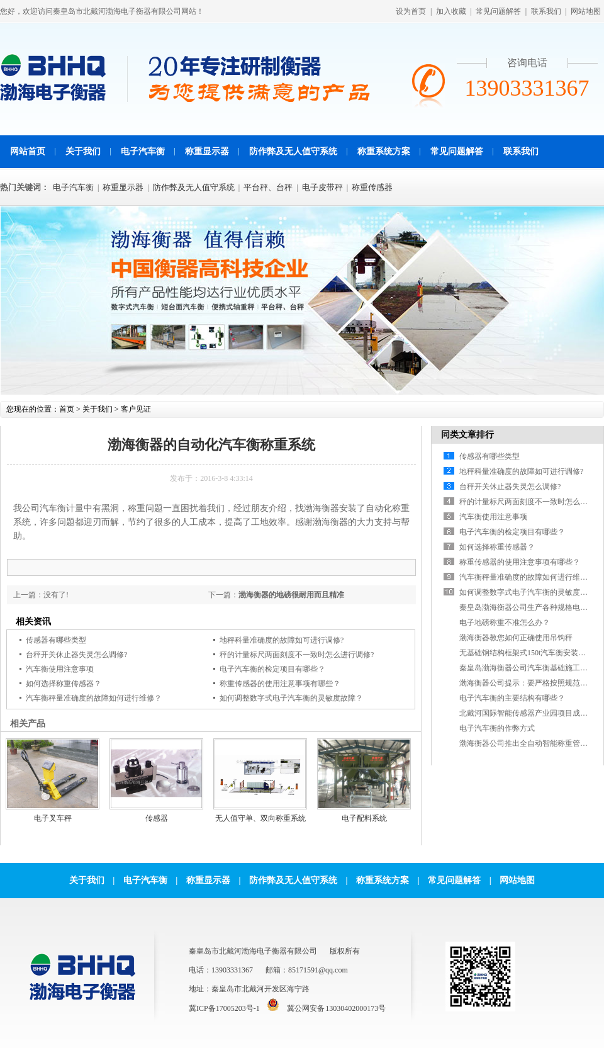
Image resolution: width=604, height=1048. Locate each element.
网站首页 (27, 151)
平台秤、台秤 (268, 187)
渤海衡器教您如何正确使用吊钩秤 (516, 637)
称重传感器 (372, 187)
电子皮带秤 (322, 187)
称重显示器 (207, 151)
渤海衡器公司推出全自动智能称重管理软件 (531, 743)
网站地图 (586, 11)
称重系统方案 (383, 151)
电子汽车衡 (143, 151)
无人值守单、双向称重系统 (260, 818)
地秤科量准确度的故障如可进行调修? (282, 640)
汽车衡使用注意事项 (60, 669)
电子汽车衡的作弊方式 (497, 728)
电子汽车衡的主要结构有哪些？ (512, 698)
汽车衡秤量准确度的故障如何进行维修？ (94, 698)
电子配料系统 (364, 818)
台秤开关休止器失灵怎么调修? (76, 654)
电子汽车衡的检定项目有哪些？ (272, 669)
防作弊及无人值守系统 (293, 151)
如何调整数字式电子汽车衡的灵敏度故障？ (291, 698)
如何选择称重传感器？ (63, 683)
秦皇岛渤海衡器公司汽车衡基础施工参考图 (531, 667)
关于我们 (83, 151)
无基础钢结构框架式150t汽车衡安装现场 (526, 652)
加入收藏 (451, 11)
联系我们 (546, 11)
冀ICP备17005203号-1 (224, 1008)
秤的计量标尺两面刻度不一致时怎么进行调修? (297, 654)
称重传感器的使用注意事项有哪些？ (280, 683)
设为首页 (411, 11)
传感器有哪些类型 (56, 640)
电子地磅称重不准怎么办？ (504, 622)
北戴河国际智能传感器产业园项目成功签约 (531, 713)
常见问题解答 (498, 11)
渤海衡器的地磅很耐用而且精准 (291, 594)
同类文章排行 (467, 434)
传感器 (156, 818)
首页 (66, 409)
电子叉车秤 (53, 818)
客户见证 (136, 409)
